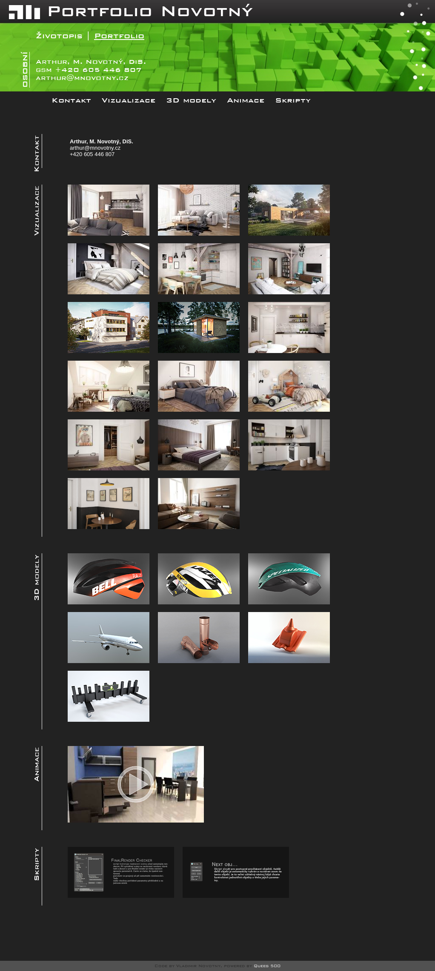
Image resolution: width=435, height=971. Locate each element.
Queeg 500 (267, 965)
